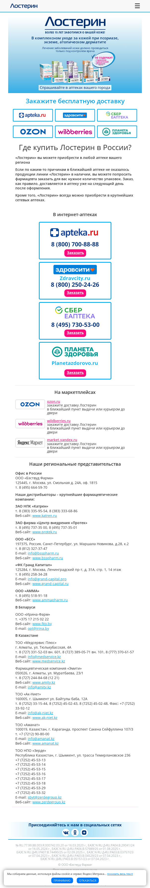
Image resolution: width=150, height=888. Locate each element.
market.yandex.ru (62, 439)
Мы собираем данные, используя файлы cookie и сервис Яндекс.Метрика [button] (70, 874)
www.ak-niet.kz (44, 717)
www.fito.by (42, 623)
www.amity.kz (43, 682)
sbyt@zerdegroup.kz (45, 797)
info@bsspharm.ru (43, 553)
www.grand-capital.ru (50, 583)
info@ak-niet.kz (40, 712)
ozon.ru (53, 401)
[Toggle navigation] (137, 6)
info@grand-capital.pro (47, 579)
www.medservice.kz (48, 661)
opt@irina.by (38, 628)
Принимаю (62, 880)
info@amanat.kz (41, 738)
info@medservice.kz (44, 656)
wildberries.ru (59, 420)
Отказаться (87, 880)
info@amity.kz (39, 687)
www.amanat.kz (45, 743)
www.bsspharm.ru (47, 558)
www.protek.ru (44, 532)
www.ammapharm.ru (50, 600)
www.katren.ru (44, 515)
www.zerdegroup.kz (48, 802)
